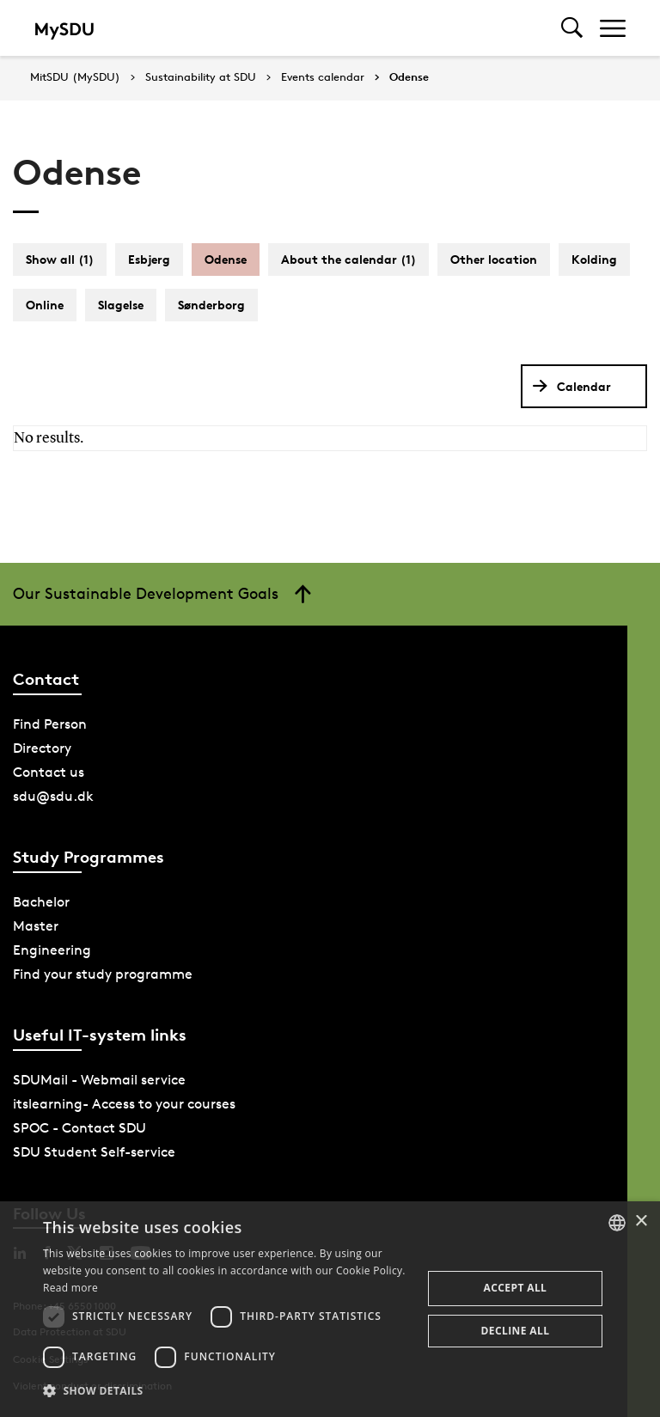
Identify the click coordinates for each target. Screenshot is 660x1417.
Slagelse (121, 304)
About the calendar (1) (348, 259)
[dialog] (330, 1309)
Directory (42, 748)
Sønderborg (211, 304)
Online (45, 304)
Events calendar (322, 77)
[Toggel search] (572, 28)
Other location (493, 259)
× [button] (640, 1221)
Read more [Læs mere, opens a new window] (70, 1287)
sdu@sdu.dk (53, 796)
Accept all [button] (515, 1287)
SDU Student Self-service (94, 1152)
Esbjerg (149, 259)
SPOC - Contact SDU (79, 1128)
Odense (409, 77)
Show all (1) (60, 259)
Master (35, 926)
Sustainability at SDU (200, 77)
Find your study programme (102, 974)
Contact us (48, 772)
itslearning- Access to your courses (124, 1104)
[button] (227, 1391)
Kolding (594, 259)
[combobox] (617, 1222)
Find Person (50, 724)
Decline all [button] (515, 1330)
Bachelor (41, 902)
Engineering (52, 950)
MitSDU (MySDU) (75, 76)
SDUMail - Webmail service (99, 1080)
